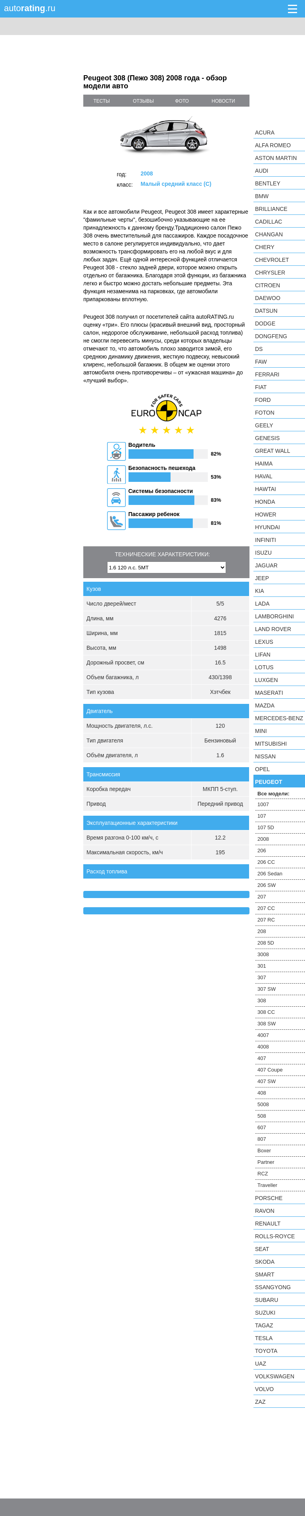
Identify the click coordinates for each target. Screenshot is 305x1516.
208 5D (265, 943)
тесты (101, 101)
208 (261, 931)
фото (182, 101)
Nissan (265, 756)
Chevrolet (272, 260)
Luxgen (266, 680)
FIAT (261, 387)
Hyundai (267, 527)
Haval (263, 476)
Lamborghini (274, 616)
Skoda (264, 1262)
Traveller (267, 1185)
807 (261, 1139)
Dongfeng (271, 336)
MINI (261, 731)
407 (261, 1058)
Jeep (262, 578)
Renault (267, 1223)
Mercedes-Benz (279, 718)
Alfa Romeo (273, 145)
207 (261, 897)
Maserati (269, 693)
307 (261, 977)
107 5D (265, 827)
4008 (263, 1047)
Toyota (266, 1351)
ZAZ (260, 1402)
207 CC (266, 908)
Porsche (268, 1198)
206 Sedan (269, 874)
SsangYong (273, 1287)
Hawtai (265, 489)
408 (261, 1093)
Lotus (264, 667)
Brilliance (271, 209)
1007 (263, 804)
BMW (262, 196)
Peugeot (268, 782)
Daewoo (267, 298)
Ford (263, 400)
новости (223, 101)
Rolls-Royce (275, 1236)
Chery (264, 247)
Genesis (267, 438)
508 (261, 1116)
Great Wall (272, 451)
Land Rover (273, 629)
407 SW (266, 1081)
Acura (264, 132)
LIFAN (262, 654)
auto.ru (30, 8)
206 (261, 850)
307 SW (266, 989)
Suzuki (265, 1312)
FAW (261, 362)
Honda (265, 502)
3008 (263, 954)
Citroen (267, 285)
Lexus (264, 642)
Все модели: (273, 794)
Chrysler (270, 272)
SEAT (262, 1249)
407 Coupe (270, 1070)
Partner (265, 1162)
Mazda (264, 705)
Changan (269, 234)
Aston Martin (276, 158)
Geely (264, 425)
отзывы (143, 101)
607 (261, 1127)
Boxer (264, 1151)
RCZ (262, 1174)
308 (261, 1001)
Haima (263, 463)
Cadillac (268, 221)
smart (264, 1274)
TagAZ (264, 1325)
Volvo (264, 1389)
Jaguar (266, 565)
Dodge (265, 323)
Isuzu (263, 553)
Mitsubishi (271, 743)
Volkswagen (274, 1376)
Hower (265, 514)
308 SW (266, 1024)
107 (261, 816)
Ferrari (267, 374)
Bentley (267, 183)
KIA (259, 591)
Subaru (266, 1300)
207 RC (266, 920)
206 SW (266, 885)
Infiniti (265, 540)
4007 (263, 1035)
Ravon (264, 1211)
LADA (262, 603)
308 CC (266, 1012)
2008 (263, 839)
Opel (262, 769)
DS (259, 349)
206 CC (266, 862)
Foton (264, 412)
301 (261, 966)
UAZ (260, 1363)
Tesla (263, 1338)
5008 (263, 1104)
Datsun (266, 311)
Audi (261, 171)
